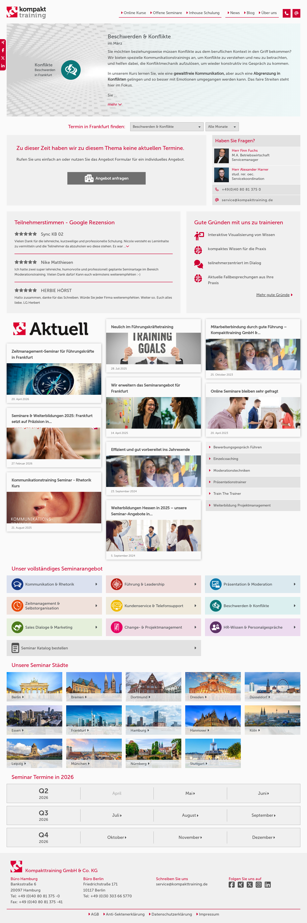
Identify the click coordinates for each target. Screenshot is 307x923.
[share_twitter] (3, 59)
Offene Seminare (166, 13)
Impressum (207, 914)
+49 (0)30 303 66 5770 (111, 896)
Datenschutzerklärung (170, 914)
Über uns (267, 13)
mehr (115, 104)
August (190, 815)
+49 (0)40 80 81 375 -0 (39, 896)
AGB (93, 914)
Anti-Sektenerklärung (124, 914)
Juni (263, 793)
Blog (249, 13)
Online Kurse (133, 13)
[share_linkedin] (3, 66)
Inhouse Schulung (202, 13)
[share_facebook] (3, 51)
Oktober (116, 837)
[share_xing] (3, 43)
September (263, 815)
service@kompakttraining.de (182, 884)
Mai (190, 793)
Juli (117, 815)
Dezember (263, 837)
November (190, 837)
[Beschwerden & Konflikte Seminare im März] (287, 13)
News (233, 13)
